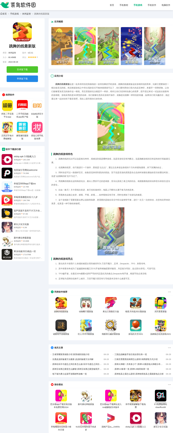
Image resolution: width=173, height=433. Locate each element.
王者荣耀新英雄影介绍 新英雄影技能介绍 (80, 354)
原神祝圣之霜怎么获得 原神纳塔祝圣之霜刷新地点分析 (142, 373)
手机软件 (152, 5)
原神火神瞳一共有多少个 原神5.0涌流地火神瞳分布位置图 (142, 364)
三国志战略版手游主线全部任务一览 (142, 354)
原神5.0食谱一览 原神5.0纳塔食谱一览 (142, 369)
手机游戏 (138, 5)
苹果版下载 (22, 79)
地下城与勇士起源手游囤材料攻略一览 (80, 373)
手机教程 (123, 5)
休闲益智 (26, 14)
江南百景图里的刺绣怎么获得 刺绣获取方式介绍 (142, 359)
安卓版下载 (22, 69)
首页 (112, 5)
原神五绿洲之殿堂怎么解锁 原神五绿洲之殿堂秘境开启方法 (80, 369)
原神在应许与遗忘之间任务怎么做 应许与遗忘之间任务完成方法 (80, 364)
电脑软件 (166, 5)
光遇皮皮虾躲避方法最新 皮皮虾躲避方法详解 (80, 359)
